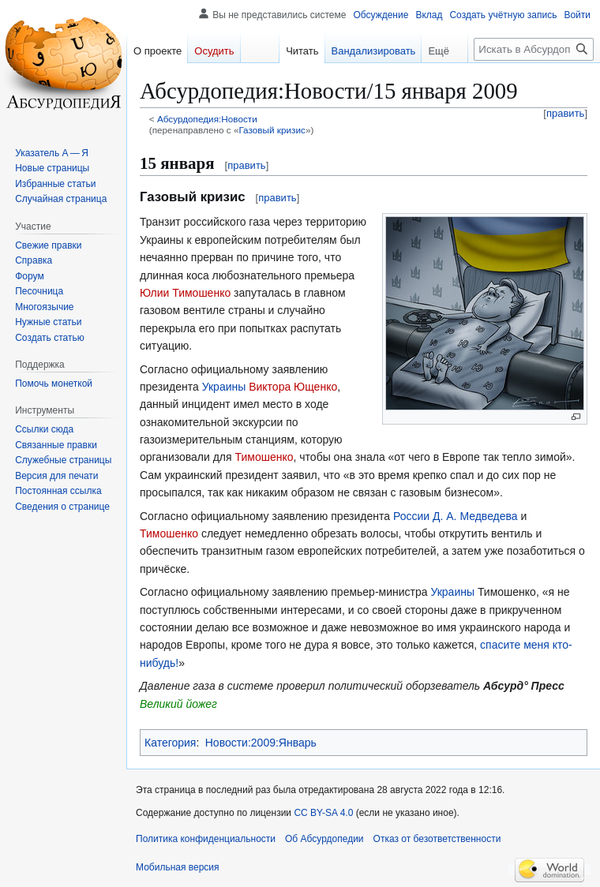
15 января (177, 163)
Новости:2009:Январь (261, 742)
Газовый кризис (271, 130)
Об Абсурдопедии (324, 838)
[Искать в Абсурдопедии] (534, 49)
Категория (170, 742)
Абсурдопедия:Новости (207, 119)
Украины (224, 386)
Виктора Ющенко (293, 386)
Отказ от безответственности (437, 838)
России (411, 516)
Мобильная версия (177, 867)
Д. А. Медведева (475, 516)
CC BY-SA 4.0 (323, 812)
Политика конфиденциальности (206, 838)
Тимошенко (264, 457)
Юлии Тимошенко (185, 292)
